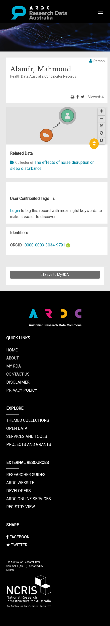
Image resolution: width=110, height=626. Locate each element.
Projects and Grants (28, 444)
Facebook (17, 537)
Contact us (18, 374)
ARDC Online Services (28, 498)
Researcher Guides (26, 474)
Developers (18, 490)
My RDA (13, 366)
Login (15, 210)
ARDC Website (20, 482)
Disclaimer (18, 382)
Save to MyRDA (55, 275)
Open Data (16, 428)
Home (12, 350)
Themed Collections (27, 420)
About (12, 358)
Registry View (20, 506)
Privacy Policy (21, 390)
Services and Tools (26, 436)
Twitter (16, 545)
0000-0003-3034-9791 (45, 245)
